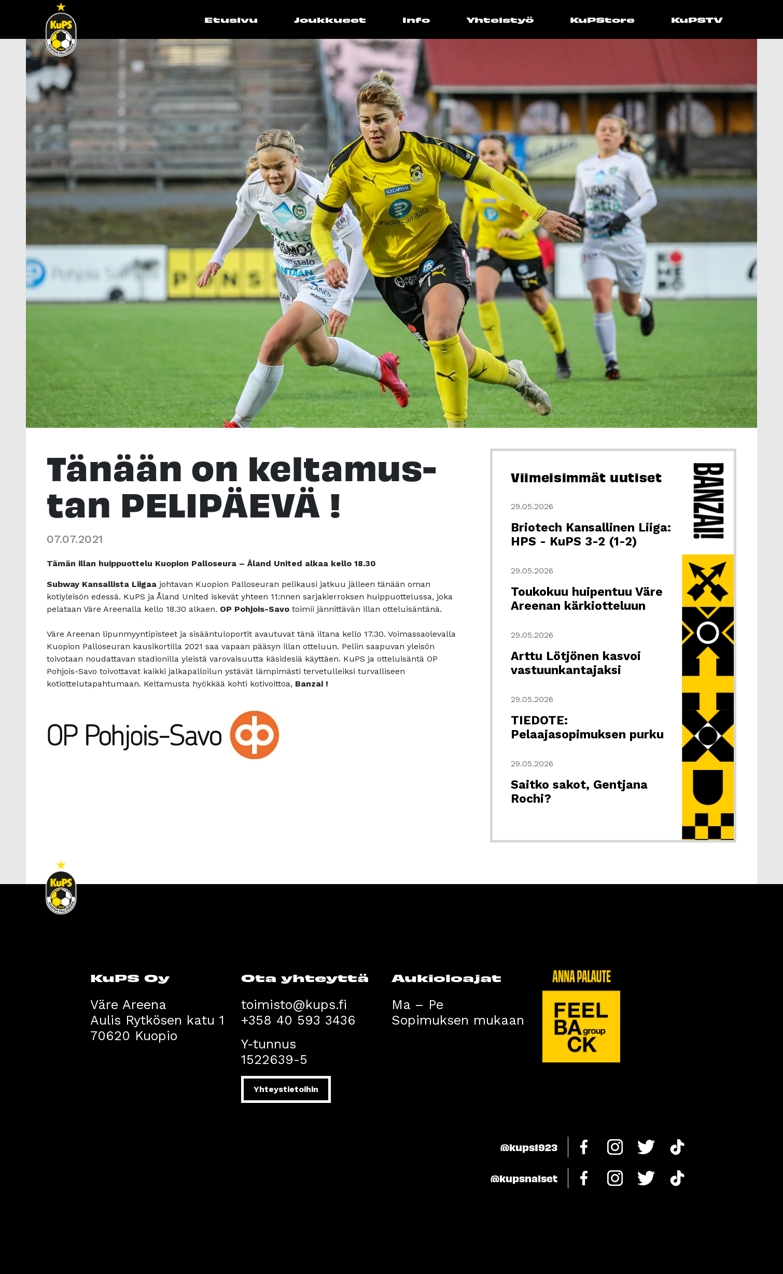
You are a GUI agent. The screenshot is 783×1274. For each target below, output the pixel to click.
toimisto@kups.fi (294, 1004)
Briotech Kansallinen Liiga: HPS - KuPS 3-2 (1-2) (591, 535)
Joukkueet (330, 19)
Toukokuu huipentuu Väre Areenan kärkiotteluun (587, 599)
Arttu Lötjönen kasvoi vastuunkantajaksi (576, 663)
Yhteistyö (500, 19)
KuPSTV (697, 19)
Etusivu (231, 19)
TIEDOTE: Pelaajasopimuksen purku (587, 727)
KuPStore (602, 19)
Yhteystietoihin (286, 1089)
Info (416, 19)
